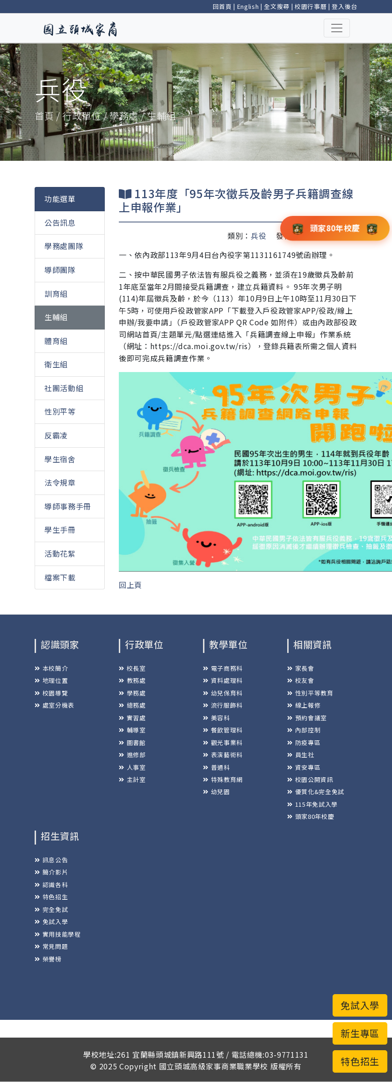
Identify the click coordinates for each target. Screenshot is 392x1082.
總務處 (132, 705)
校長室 (132, 668)
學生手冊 (60, 529)
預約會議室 (307, 717)
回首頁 (222, 6)
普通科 (216, 767)
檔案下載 (60, 577)
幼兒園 (216, 791)
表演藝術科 (223, 754)
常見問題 (51, 946)
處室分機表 (54, 705)
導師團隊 (60, 269)
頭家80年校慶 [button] (335, 227)
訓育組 (56, 293)
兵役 (258, 235)
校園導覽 (51, 692)
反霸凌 (56, 435)
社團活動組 (63, 388)
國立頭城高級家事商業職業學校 (213, 1066)
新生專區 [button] (360, 1033)
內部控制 (303, 729)
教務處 (132, 680)
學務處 (132, 692)
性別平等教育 (310, 692)
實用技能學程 (58, 934)
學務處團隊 (63, 245)
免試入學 (51, 921)
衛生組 (56, 364)
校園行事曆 (311, 6)
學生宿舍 (60, 459)
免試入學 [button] (360, 1005)
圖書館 (132, 742)
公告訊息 (60, 222)
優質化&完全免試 (315, 791)
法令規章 (60, 482)
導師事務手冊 (67, 506)
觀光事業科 (223, 742)
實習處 (132, 717)
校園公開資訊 (310, 779)
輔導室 (132, 729)
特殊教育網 (223, 779)
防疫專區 (303, 742)
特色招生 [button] (360, 1061)
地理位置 (51, 680)
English (248, 6)
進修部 (132, 754)
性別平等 (60, 411)
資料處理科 (223, 680)
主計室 (132, 779)
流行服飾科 (223, 705)
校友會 (300, 680)
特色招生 (51, 896)
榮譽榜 (48, 958)
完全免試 (51, 909)
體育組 (56, 340)
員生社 (300, 754)
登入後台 (344, 6)
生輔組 (56, 316)
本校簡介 (51, 668)
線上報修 (303, 705)
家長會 (300, 668)
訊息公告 (51, 859)
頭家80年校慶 (310, 816)
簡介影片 (51, 871)
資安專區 (303, 767)
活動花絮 (60, 553)
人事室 (132, 767)
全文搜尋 (277, 6)
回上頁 (130, 584)
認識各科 (51, 884)
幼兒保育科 (223, 692)
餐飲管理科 (223, 729)
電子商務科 (223, 668)
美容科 (216, 717)
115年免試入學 (312, 804)
